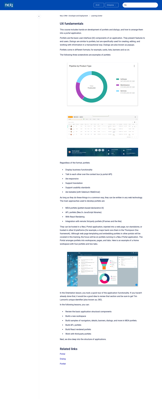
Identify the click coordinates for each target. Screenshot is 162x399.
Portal (62, 354)
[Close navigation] (39, 16)
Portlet (63, 364)
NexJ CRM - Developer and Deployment (74, 16)
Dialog (63, 359)
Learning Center (96, 16)
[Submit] (125, 5)
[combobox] (140, 5)
